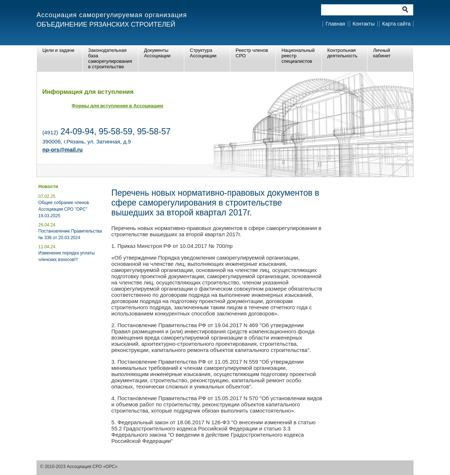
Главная (335, 24)
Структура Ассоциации (203, 52)
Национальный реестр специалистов (298, 55)
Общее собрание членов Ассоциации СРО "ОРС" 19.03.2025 (63, 209)
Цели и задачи (58, 50)
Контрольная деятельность (342, 52)
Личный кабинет (382, 52)
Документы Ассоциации (157, 52)
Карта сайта (396, 24)
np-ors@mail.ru (62, 149)
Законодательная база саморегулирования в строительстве (110, 58)
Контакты (363, 24)
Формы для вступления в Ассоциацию (117, 105)
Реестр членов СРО (252, 52)
